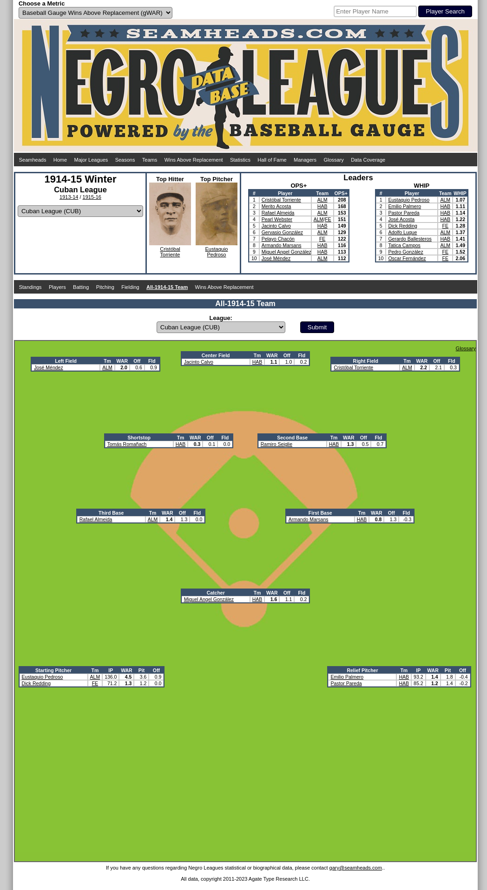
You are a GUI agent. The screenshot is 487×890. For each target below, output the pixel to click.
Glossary (333, 160)
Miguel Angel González (286, 252)
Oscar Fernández (407, 258)
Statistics (240, 160)
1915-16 (92, 197)
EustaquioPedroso (216, 251)
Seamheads (32, 160)
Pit (141, 670)
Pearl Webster (277, 219)
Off (136, 361)
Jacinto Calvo (276, 226)
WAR (122, 361)
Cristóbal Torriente (281, 200)
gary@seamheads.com (355, 867)
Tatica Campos (404, 245)
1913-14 (68, 197)
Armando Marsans (282, 245)
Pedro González (405, 252)
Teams (149, 160)
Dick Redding (402, 226)
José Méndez (276, 258)
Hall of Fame (271, 160)
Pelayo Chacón (278, 239)
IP (110, 670)
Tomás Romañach (127, 444)
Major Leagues (91, 160)
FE (328, 219)
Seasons (125, 160)
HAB (322, 206)
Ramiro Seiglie (276, 444)
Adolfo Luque (402, 232)
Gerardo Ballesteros (409, 239)
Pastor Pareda (403, 213)
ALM (322, 200)
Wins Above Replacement (194, 160)
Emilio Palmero (404, 206)
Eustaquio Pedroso (408, 200)
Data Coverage (368, 160)
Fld (152, 361)
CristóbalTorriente (170, 251)
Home (60, 160)
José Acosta (401, 219)
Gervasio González (282, 232)
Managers (305, 160)
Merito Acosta (276, 206)
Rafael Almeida (278, 213)
